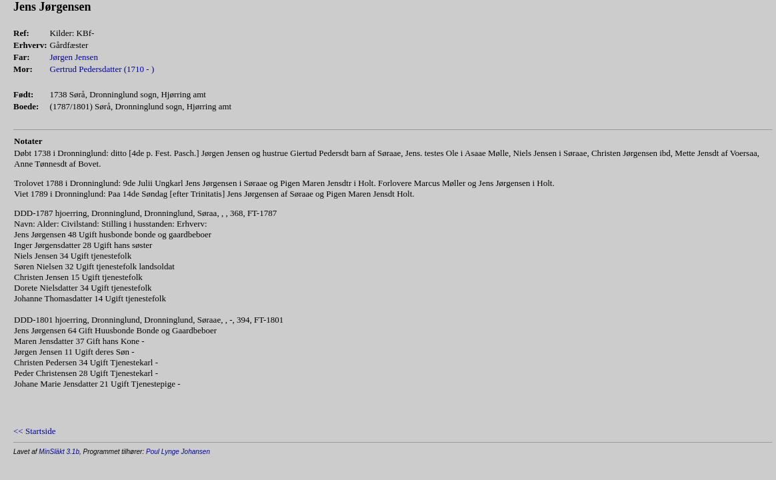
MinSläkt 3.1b (59, 451)
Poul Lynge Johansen (178, 451)
